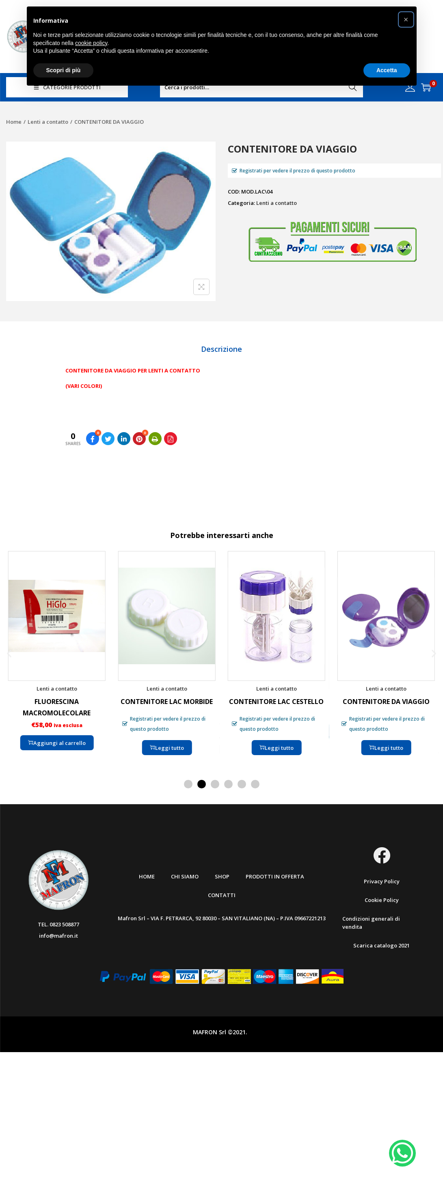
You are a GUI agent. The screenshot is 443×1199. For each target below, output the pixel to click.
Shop (222, 876)
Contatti (222, 895)
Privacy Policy (382, 881)
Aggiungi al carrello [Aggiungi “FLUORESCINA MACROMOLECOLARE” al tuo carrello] (57, 742)
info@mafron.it (58, 935)
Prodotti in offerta (275, 876)
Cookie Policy (382, 900)
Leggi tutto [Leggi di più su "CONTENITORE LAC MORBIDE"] (166, 747)
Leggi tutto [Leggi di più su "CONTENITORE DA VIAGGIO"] (386, 747)
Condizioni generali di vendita (371, 922)
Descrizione (221, 349)
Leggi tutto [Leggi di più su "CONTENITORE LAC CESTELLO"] (276, 747)
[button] (9, 653)
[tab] (221, 349)
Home (14, 121)
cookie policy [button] (91, 43)
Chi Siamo (185, 876)
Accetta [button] (386, 70)
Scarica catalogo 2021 (381, 945)
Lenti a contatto (48, 121)
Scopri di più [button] (63, 70)
